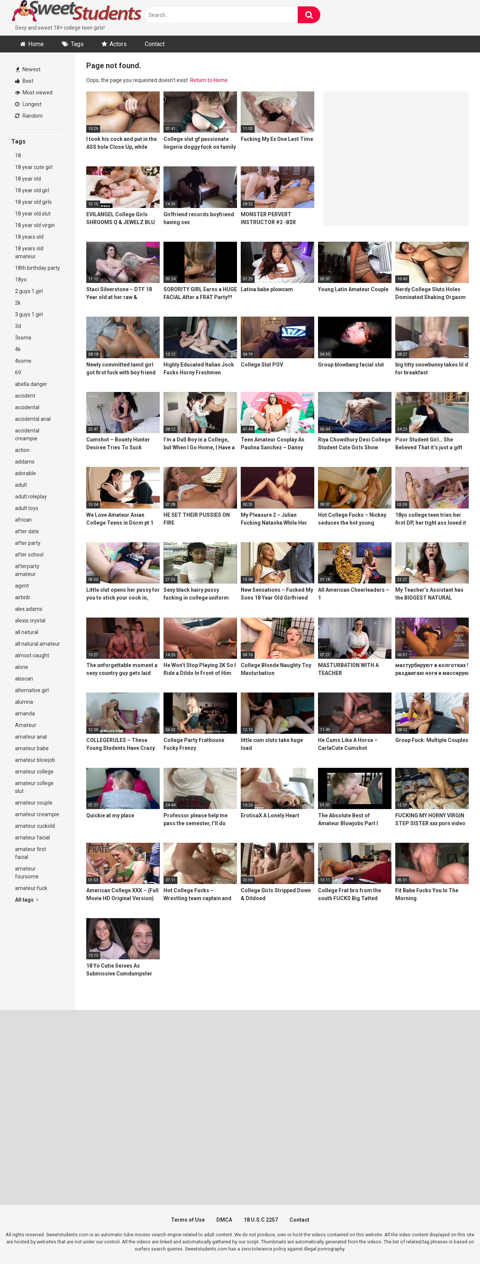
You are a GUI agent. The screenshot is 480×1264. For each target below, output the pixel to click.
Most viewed (33, 93)
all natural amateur (37, 644)
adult (21, 485)
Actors (118, 44)
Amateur (25, 725)
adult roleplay (31, 497)
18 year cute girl (33, 167)
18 (18, 156)
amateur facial (32, 838)
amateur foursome (27, 873)
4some (23, 361)
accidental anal (33, 419)
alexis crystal (30, 621)
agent (22, 586)
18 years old (29, 237)
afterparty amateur (27, 570)
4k (18, 349)
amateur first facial (30, 853)
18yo (21, 280)
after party (27, 543)
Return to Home (209, 80)
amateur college (34, 772)
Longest (28, 104)
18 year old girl (32, 190)
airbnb (22, 597)
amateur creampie (37, 814)
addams (24, 462)
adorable (25, 473)
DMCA (224, 1220)
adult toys (26, 508)
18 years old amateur (29, 252)
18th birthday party (37, 268)
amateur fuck (31, 888)
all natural (26, 632)
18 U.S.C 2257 (261, 1220)
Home (36, 44)
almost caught (32, 655)
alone (21, 667)
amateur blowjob (35, 760)
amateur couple (33, 803)
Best (24, 81)
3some (23, 338)
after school (29, 555)
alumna (24, 702)
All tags (26, 900)
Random (29, 116)
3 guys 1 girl (29, 314)
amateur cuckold (35, 826)
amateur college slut (34, 787)
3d (18, 326)
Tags (77, 44)
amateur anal (31, 737)
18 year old (28, 179)
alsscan (24, 679)
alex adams (28, 609)
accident (25, 396)
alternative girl (32, 690)
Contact (155, 44)
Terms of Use (188, 1220)
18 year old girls (33, 202)
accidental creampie (27, 434)
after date (27, 531)
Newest (28, 69)
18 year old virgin (35, 225)
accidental (27, 407)
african (23, 520)
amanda (25, 714)
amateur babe (32, 748)
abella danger (31, 384)
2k (18, 303)
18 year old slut (33, 214)
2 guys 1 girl (29, 291)
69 (18, 372)
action (22, 450)
